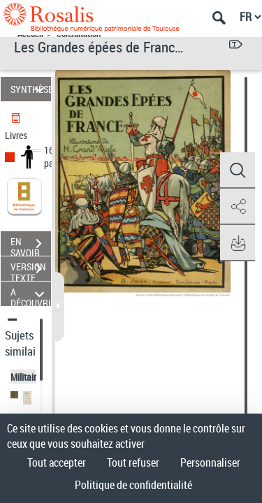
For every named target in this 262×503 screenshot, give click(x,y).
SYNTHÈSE (30, 89)
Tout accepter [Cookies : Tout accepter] (56, 462)
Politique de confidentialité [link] (133, 485)
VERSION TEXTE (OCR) (30, 270)
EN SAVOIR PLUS (30, 245)
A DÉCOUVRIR (30, 294)
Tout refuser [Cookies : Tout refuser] (133, 462)
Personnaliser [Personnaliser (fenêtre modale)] (210, 462)
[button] (237, 170)
